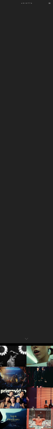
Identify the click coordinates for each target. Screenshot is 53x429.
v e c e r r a (26, 3)
